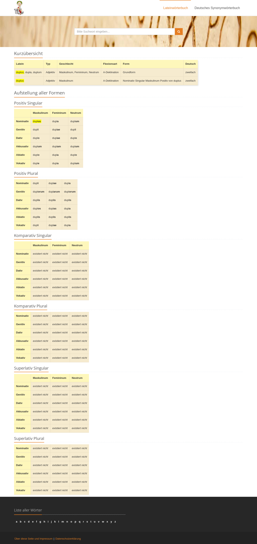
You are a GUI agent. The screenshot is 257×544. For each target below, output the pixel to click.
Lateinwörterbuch (175, 8)
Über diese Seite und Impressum (33, 538)
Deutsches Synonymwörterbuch (217, 8)
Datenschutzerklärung (68, 538)
